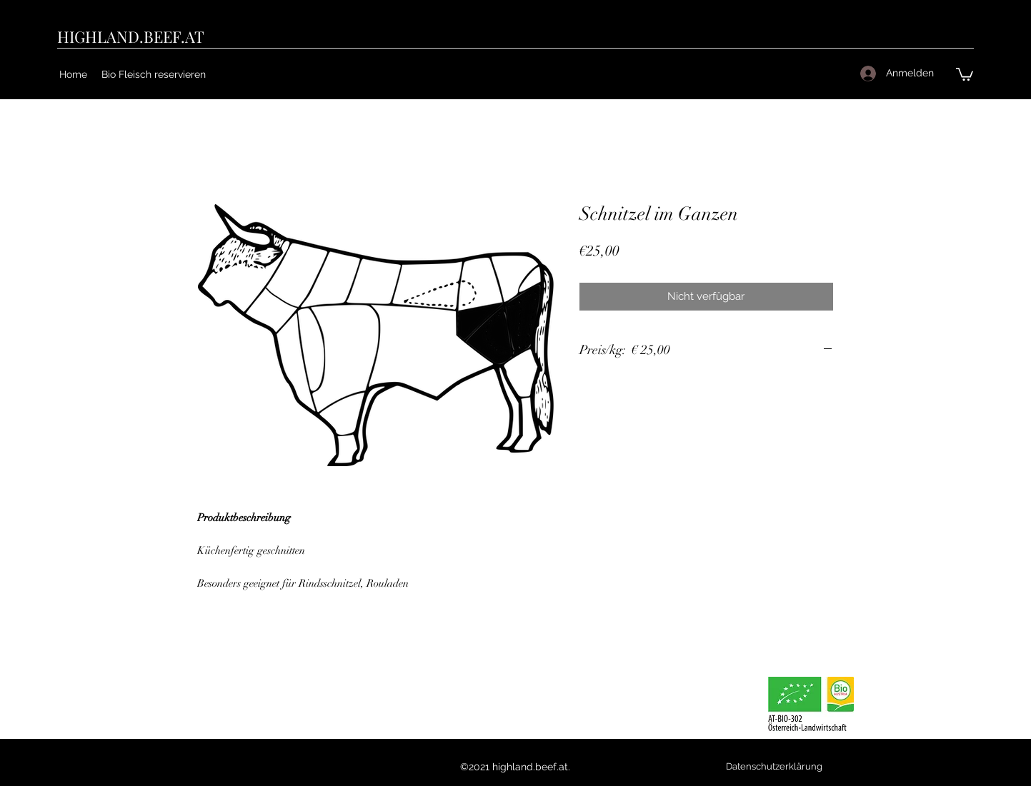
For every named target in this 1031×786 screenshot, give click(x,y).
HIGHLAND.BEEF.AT (130, 36)
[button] (964, 73)
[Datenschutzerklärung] (774, 766)
